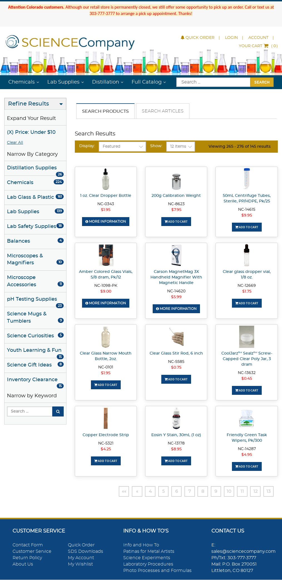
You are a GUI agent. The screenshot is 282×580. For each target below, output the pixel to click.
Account (258, 38)
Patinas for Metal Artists (148, 551)
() (258, 46)
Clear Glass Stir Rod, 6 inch (176, 353)
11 (241, 491)
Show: (156, 146)
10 (228, 491)
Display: (87, 146)
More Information (105, 221)
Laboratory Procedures (148, 564)
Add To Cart (176, 221)
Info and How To (141, 545)
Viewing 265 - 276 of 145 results (240, 147)
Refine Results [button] (28, 104)
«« (121, 491)
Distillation (105, 82)
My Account (81, 558)
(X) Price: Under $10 (31, 132)
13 (268, 491)
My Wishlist (80, 564)
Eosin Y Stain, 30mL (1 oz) (176, 435)
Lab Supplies (63, 82)
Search (262, 82)
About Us (23, 564)
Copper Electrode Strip (106, 435)
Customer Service (32, 551)
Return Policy (27, 558)
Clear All (15, 143)
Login (231, 38)
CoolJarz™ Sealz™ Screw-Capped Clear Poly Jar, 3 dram (246, 358)
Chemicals (21, 82)
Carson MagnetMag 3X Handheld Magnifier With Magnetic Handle (176, 277)
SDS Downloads (85, 551)
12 (255, 491)
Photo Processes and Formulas (157, 570)
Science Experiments (146, 558)
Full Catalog (147, 82)
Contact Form (28, 545)
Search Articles (163, 111)
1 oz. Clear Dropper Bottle (105, 196)
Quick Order (197, 38)
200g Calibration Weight (176, 196)
